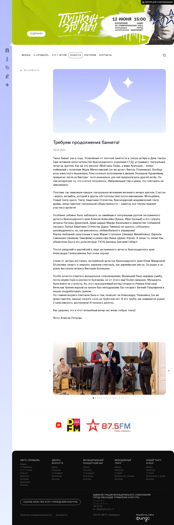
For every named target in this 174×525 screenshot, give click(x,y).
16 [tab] (125, 398)
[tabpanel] (93, 22)
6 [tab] (155, 39)
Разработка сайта (145, 515)
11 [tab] (169, 39)
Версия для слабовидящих (159, 2)
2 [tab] (143, 39)
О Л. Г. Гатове (59, 55)
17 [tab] (128, 398)
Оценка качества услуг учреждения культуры (50, 502)
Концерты (87, 470)
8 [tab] (161, 39)
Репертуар (56, 470)
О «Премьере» (41, 55)
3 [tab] (147, 39)
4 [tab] (150, 39)
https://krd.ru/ (100, 503)
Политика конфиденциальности (36, 515)
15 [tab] (123, 398)
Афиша (26, 55)
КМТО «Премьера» (30, 460)
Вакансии (24, 476)
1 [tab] (139, 39)
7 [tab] (158, 39)
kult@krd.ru (98, 501)
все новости (31, 70)
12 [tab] (117, 398)
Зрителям (90, 55)
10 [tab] (166, 39)
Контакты (105, 55)
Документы (25, 482)
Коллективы (57, 476)
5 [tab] (153, 39)
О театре (118, 473)
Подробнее (36, 34)
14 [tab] (121, 398)
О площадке (57, 473)
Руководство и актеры (124, 476)
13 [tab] (119, 398)
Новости (75, 55)
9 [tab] (163, 39)
